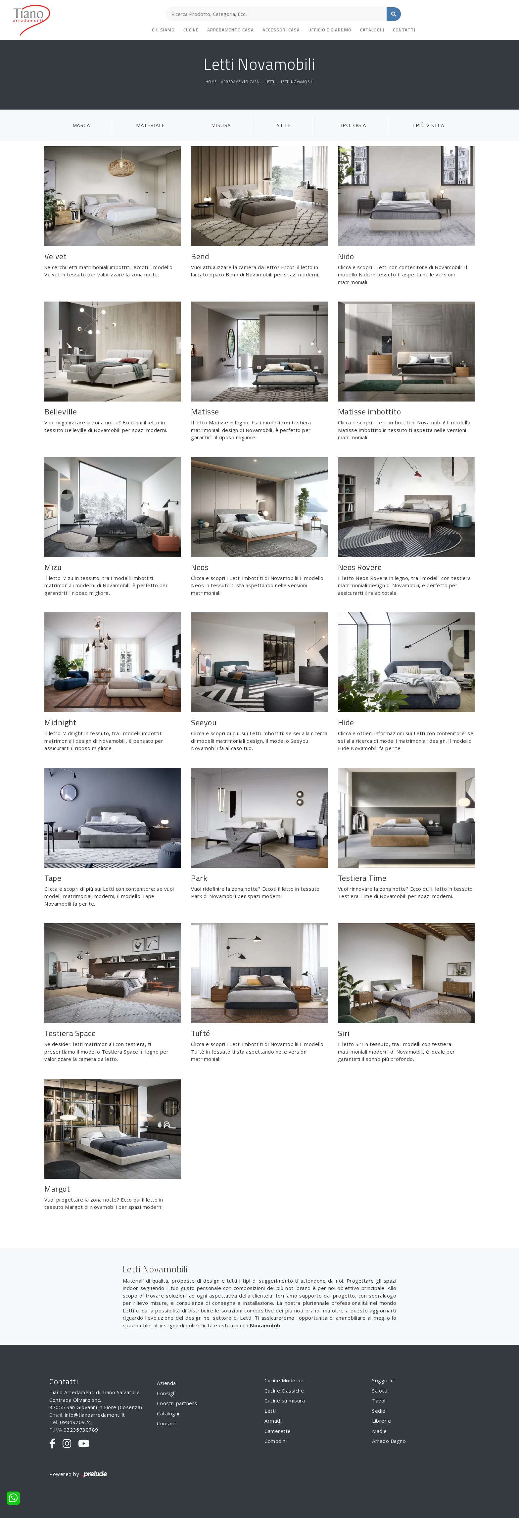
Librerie (381, 1420)
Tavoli (379, 1400)
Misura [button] (221, 125)
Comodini (275, 1441)
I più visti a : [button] (429, 125)
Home (211, 81)
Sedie (379, 1410)
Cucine (191, 29)
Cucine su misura (284, 1400)
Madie (379, 1431)
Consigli (166, 1393)
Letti (269, 81)
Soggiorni (383, 1380)
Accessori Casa (281, 29)
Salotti (380, 1390)
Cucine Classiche (284, 1390)
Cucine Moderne (284, 1380)
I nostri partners (177, 1403)
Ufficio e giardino (330, 29)
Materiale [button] (150, 125)
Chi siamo (163, 29)
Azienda (166, 1383)
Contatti (404, 29)
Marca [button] (81, 125)
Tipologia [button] (351, 125)
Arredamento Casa (230, 29)
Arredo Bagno (389, 1441)
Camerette (277, 1431)
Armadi (272, 1420)
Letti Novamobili (297, 81)
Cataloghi (372, 29)
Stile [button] (284, 125)
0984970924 (75, 1422)
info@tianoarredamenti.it (95, 1414)
